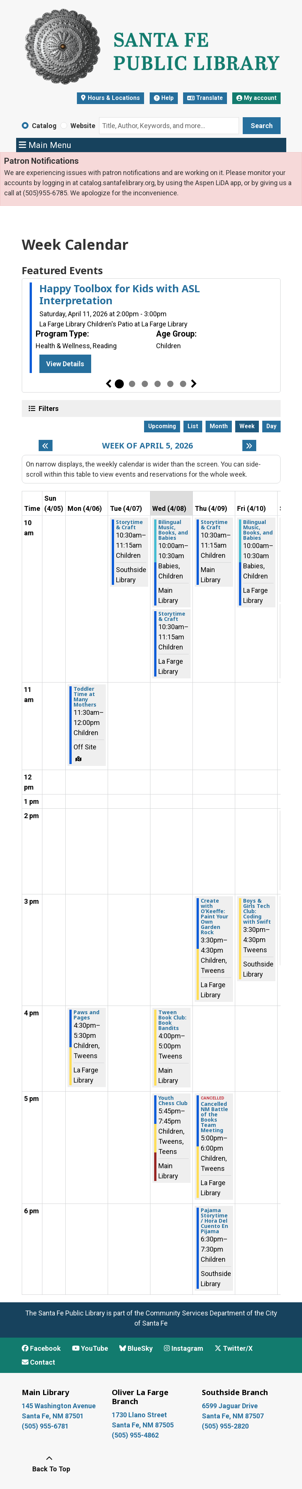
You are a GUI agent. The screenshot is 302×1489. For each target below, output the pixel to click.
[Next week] (249, 445)
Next (193, 383)
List (193, 426)
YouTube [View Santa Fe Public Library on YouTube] (90, 1348)
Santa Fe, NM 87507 (233, 1416)
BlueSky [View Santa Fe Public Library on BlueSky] (136, 1348)
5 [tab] (170, 383)
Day (271, 426)
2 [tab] (132, 383)
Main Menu (45, 145)
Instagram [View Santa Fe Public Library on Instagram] (183, 1348)
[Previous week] (46, 445)
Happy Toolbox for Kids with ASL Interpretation (119, 294)
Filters (48, 408)
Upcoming (162, 426)
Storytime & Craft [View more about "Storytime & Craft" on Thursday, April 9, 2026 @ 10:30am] (214, 524)
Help (164, 97)
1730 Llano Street (139, 1415)
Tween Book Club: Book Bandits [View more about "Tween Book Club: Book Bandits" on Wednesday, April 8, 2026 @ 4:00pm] (172, 1020)
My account (256, 97)
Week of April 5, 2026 (147, 445)
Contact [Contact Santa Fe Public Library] (38, 1362)
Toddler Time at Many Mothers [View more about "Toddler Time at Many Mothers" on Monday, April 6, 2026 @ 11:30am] (85, 696)
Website (83, 126)
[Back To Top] (49, 1464)
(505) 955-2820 (225, 1426)
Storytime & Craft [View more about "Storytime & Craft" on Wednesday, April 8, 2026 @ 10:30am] (171, 616)
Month (219, 426)
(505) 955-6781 (46, 1426)
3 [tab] (144, 383)
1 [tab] (119, 383)
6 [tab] (183, 383)
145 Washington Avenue (59, 1406)
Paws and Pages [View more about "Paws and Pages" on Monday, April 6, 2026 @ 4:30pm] (86, 1015)
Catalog (44, 126)
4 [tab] (157, 383)
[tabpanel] (151, 329)
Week (247, 426)
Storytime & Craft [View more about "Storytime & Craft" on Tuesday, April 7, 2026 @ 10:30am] (129, 524)
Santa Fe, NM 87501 (53, 1416)
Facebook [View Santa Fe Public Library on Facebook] (41, 1348)
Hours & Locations (113, 97)
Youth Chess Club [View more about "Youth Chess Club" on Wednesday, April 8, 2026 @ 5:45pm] (173, 1100)
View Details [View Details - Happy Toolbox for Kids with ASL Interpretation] (65, 364)
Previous (108, 383)
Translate (205, 97)
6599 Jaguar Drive (230, 1406)
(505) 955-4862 (135, 1435)
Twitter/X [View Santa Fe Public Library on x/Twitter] (233, 1348)
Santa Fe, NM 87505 (143, 1425)
